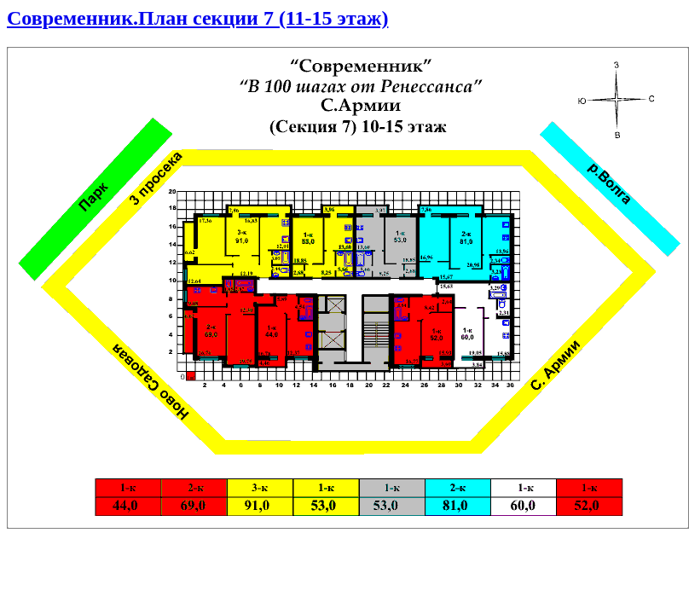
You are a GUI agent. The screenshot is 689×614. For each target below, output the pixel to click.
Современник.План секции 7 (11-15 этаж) (197, 18)
